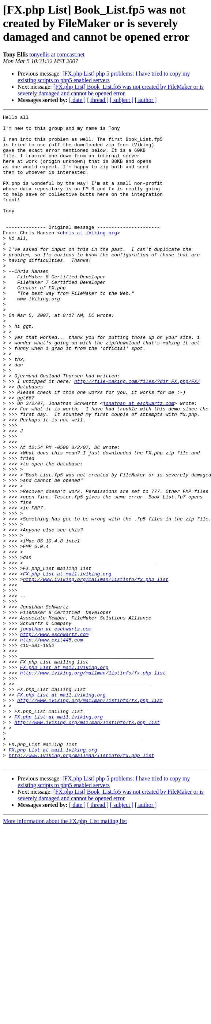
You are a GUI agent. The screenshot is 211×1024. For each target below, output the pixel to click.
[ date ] (77, 100)
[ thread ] (98, 100)
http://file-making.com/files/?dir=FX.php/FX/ (137, 435)
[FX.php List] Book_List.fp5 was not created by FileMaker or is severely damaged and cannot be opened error (111, 90)
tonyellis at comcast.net (56, 54)
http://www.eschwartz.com (54, 738)
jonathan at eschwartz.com (138, 461)
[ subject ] (121, 100)
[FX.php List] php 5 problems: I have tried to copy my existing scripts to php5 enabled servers (104, 76)
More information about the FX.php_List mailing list (65, 951)
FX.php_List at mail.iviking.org (67, 666)
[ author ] (146, 100)
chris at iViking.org (88, 256)
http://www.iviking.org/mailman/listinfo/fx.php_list (96, 672)
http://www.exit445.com (51, 745)
